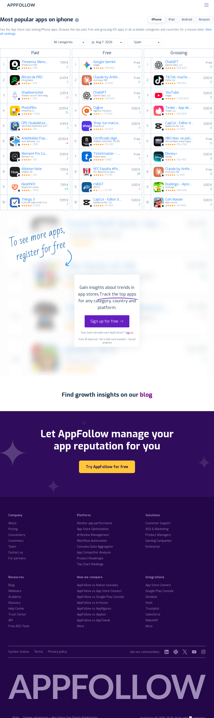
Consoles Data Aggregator (95, 547)
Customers (16, 541)
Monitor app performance (94, 523)
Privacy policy (57, 652)
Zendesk (151, 597)
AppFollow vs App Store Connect (99, 591)
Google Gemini (104, 62)
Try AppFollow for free (107, 466)
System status (18, 652)
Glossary (14, 603)
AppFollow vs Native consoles (97, 585)
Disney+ (171, 154)
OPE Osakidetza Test (36, 123)
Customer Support (158, 523)
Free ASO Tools (18, 626)
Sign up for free (107, 321)
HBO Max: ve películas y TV (179, 138)
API (10, 620)
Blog (11, 585)
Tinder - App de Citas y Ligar (179, 108)
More (80, 626)
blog (146, 395)
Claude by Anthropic (107, 77)
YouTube (172, 92)
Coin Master (174, 199)
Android (187, 20)
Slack (149, 603)
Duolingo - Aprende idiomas (179, 184)
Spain (144, 42)
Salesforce (152, 614)
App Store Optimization (93, 529)
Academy (14, 597)
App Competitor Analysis (94, 553)
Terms (38, 652)
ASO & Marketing (156, 529)
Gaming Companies (158, 541)
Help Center (16, 609)
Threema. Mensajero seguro (36, 62)
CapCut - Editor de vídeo (107, 199)
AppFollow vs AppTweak (93, 620)
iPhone (157, 20)
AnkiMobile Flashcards (36, 138)
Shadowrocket (32, 92)
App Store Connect (158, 585)
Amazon (204, 20)
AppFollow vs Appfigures (94, 609)
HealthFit (28, 184)
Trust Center (17, 614)
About (12, 523)
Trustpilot (152, 609)
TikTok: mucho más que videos (179, 77)
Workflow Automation (92, 541)
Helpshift (151, 620)
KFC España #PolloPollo (107, 169)
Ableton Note (32, 169)
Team (12, 547)
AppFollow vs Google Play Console (100, 597)
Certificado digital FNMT (107, 138)
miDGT (98, 184)
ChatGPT (100, 92)
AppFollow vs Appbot (91, 614)
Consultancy (16, 535)
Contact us (15, 553)
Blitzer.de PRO (32, 77)
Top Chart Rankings (90, 564)
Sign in (129, 333)
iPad (172, 20)
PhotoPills (29, 108)
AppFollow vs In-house (92, 603)
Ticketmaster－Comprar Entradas (107, 154)
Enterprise (152, 547)
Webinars (14, 591)
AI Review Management (93, 535)
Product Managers (158, 535)
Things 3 (28, 199)
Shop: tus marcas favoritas (107, 123)
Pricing (13, 529)
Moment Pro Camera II (36, 154)
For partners (17, 558)
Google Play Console (159, 591)
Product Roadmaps (90, 558)
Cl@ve (98, 108)
